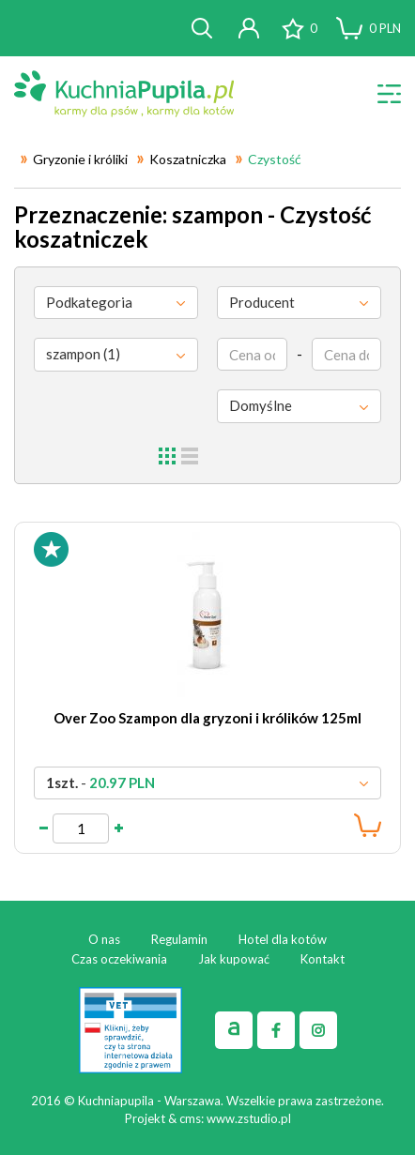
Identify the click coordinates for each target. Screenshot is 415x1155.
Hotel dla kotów (282, 939)
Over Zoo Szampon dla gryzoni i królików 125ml (207, 717)
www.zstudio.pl (249, 1118)
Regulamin (179, 939)
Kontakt (322, 958)
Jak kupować (233, 958)
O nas (104, 939)
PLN (385, 28)
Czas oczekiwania (119, 958)
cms (190, 1118)
